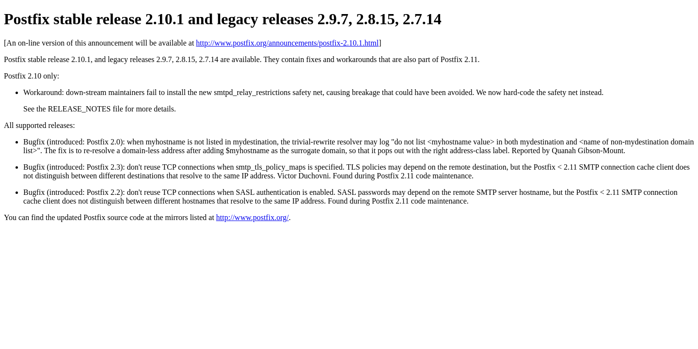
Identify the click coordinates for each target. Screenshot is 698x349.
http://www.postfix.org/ (252, 217)
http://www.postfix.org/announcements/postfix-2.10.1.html (287, 43)
